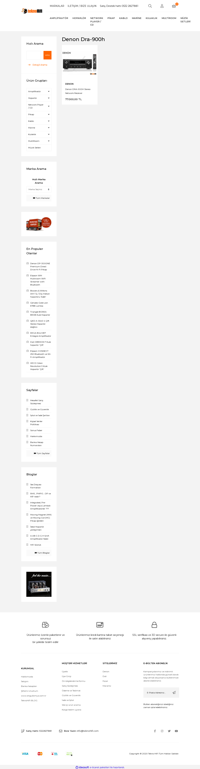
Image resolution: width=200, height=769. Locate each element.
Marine (31, 127)
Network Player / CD (36, 106)
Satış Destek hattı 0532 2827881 (119, 5)
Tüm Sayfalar (42, 453)
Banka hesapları (29, 685)
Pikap (31, 114)
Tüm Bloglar (42, 552)
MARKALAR (57, 5)
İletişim (24, 680)
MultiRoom (33, 141)
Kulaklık (32, 134)
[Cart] (173, 6)
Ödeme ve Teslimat (71, 689)
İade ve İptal (68, 699)
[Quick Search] (33, 55)
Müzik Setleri (34, 147)
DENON (69, 84)
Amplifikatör (34, 91)
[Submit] (174, 692)
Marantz (107, 685)
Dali (105, 675)
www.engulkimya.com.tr (33, 695)
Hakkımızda (27, 675)
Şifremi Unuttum (29, 690)
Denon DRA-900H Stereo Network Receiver (77, 91)
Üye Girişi (66, 675)
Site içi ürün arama (71, 704)
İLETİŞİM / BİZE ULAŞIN (82, 5)
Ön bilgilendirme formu (73, 680)
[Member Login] (161, 6)
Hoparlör (32, 98)
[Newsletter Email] (161, 692)
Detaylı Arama (39, 65)
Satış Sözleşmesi (70, 685)
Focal (105, 680)
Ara (47, 55)
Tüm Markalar (41, 198)
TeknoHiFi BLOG (29, 699)
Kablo (31, 121)
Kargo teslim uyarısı (72, 709)
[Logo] (32, 11)
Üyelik (65, 670)
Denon (106, 670)
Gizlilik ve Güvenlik (71, 694)
